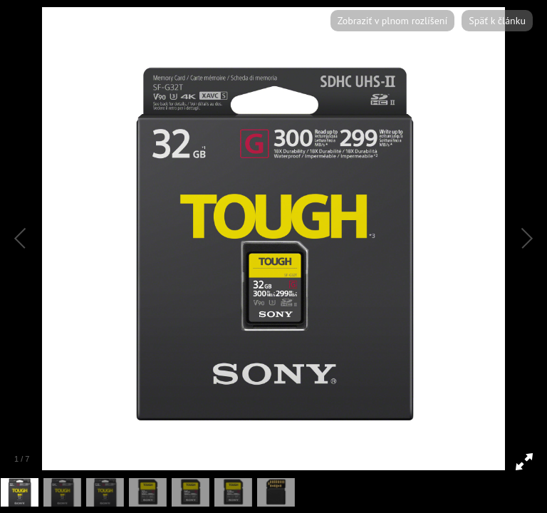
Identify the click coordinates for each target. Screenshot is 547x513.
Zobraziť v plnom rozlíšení (392, 20)
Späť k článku (497, 20)
